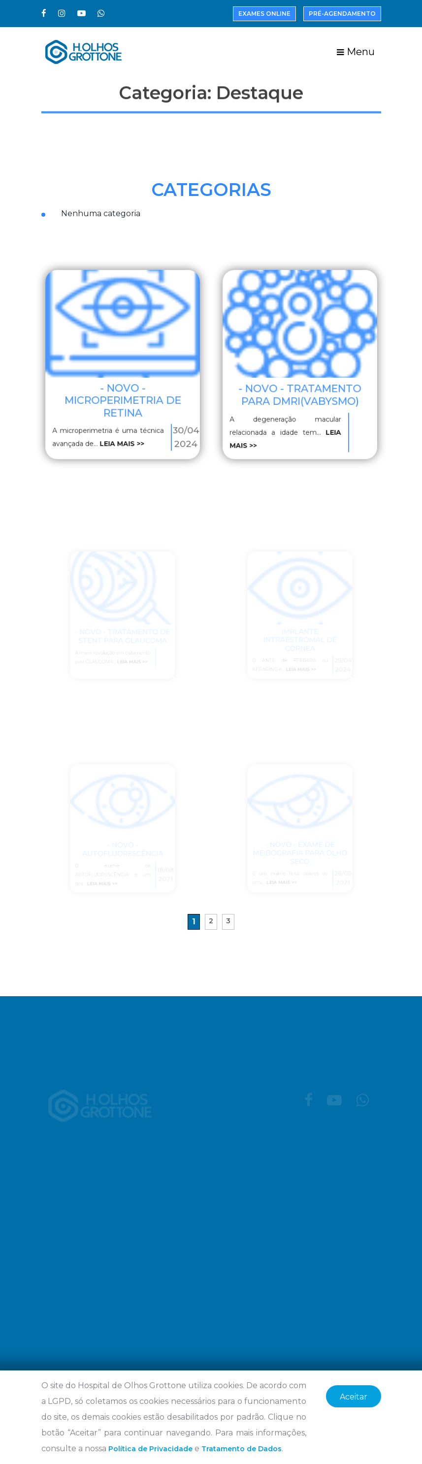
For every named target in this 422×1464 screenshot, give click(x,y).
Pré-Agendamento (342, 13)
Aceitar (353, 1396)
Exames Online (264, 13)
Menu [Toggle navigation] (356, 52)
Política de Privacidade (150, 1448)
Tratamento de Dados (241, 1448)
